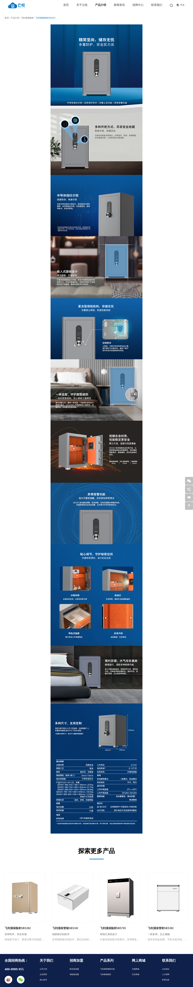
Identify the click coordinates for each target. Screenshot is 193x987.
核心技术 (43, 980)
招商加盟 (76, 960)
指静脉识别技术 (60, 934)
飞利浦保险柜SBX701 (113, 928)
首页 (66, 4)
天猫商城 (135, 969)
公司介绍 (43, 969)
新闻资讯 (119, 4)
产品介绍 (100, 4)
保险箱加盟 (74, 974)
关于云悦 (81, 4)
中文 (181, 5)
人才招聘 (165, 974)
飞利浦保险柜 (27, 18)
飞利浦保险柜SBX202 (18, 928)
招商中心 (138, 4)
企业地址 (165, 969)
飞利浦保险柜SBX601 (45, 18)
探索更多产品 (96, 851)
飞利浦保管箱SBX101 (65, 928)
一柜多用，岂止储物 (159, 934)
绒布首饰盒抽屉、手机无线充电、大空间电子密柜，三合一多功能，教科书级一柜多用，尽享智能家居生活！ (168, 939)
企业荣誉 (43, 974)
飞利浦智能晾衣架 (107, 969)
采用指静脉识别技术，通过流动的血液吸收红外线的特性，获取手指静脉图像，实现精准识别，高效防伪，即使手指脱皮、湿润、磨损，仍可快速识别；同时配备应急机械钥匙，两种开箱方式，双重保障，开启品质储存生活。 (72, 939)
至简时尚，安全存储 (16, 934)
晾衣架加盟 (74, 969)
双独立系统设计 (108, 934)
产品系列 (107, 960)
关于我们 (46, 960)
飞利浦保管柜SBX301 (161, 928)
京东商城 (135, 974)
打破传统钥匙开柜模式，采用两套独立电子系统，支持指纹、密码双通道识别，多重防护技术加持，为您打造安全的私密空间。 (120, 939)
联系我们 (156, 4)
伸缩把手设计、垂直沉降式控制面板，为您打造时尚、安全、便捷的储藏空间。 (25, 939)
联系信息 (165, 980)
